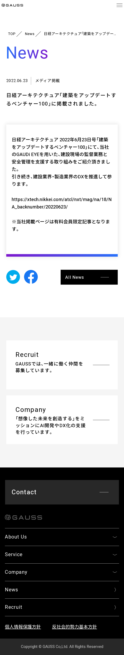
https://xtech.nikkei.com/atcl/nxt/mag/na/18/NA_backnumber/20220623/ (62, 203)
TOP (11, 34)
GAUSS (12, 5)
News (30, 34)
